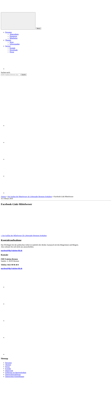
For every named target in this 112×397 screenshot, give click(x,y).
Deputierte (13, 36)
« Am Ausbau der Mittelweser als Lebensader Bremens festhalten (24, 236)
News (12, 42)
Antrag (3, 197)
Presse (12, 52)
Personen (8, 32)
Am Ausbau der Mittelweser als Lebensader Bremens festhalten (29, 197)
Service (7, 46)
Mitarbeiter (14, 38)
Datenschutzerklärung (13, 374)
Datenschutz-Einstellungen (14, 376)
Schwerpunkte (15, 44)
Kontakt (12, 48)
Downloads (14, 50)
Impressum (9, 371)
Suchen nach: (5, 72)
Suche (24, 74)
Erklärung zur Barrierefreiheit (15, 373)
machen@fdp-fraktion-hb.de (11, 250)
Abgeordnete (14, 34)
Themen (8, 40)
